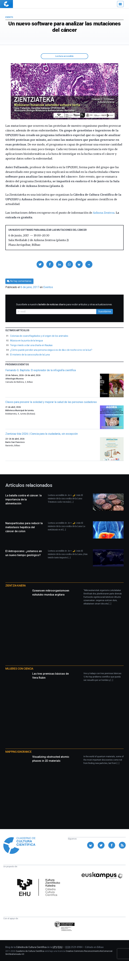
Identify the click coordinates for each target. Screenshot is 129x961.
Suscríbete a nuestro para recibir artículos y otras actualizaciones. (64, 304)
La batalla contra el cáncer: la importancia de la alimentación (23, 499)
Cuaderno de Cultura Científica (30, 951)
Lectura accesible (64, 56)
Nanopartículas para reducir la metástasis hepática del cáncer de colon (24, 527)
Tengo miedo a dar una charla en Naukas (31, 345)
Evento (9, 17)
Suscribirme (104, 311)
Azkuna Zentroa (103, 212)
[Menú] (120, 4)
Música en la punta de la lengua (26, 340)
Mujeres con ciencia (19, 668)
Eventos (48, 287)
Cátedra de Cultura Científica (31, 947)
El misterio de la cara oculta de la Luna (30, 354)
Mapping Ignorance (18, 751)
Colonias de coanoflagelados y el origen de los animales (39, 336)
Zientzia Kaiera (15, 585)
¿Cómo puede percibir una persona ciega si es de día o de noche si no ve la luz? (51, 350)
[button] (40, 264)
